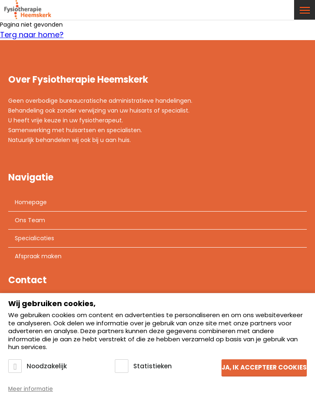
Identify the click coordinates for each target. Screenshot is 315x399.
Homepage (31, 202)
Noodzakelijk (47, 366)
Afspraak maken (38, 256)
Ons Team (30, 220)
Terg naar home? (32, 34)
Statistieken (152, 366)
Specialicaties (34, 238)
